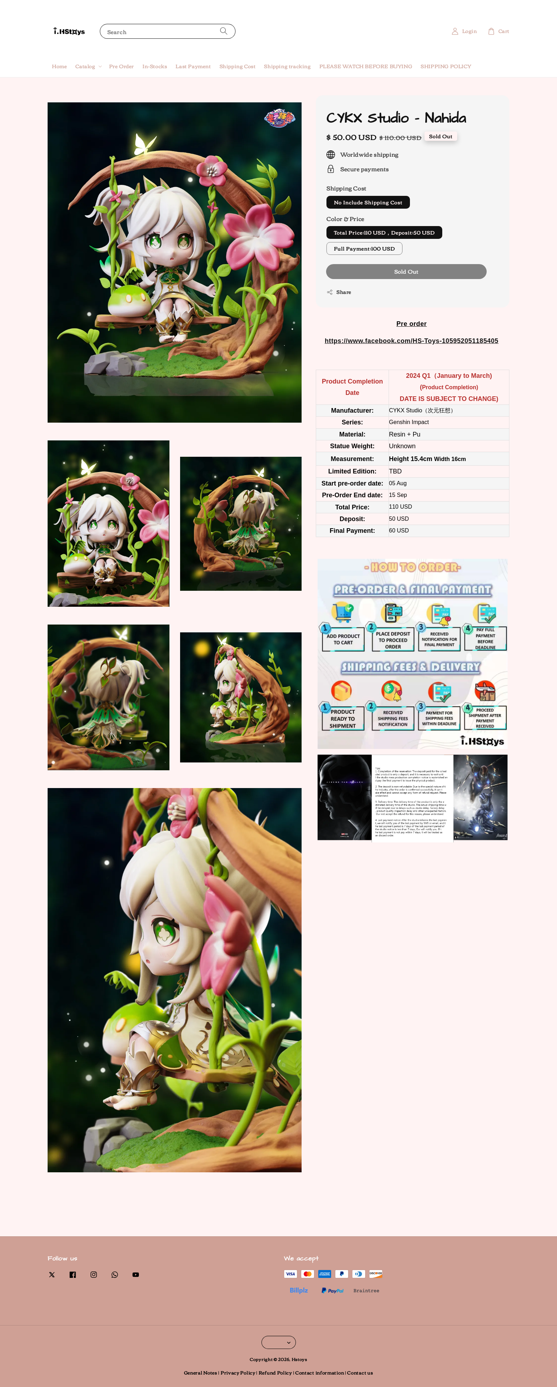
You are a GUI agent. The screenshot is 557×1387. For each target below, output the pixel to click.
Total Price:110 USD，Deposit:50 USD (384, 232)
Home (59, 66)
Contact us (360, 1372)
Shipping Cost (238, 66)
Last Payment (193, 66)
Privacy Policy (238, 1372)
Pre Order (121, 66)
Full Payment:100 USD (364, 248)
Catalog (85, 66)
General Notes (200, 1372)
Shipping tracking (287, 66)
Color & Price (345, 218)
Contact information (319, 1372)
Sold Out (406, 271)
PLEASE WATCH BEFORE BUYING (365, 66)
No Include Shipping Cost (368, 202)
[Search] (223, 31)
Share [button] (338, 292)
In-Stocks (154, 66)
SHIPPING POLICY (446, 66)
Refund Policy (275, 1372)
